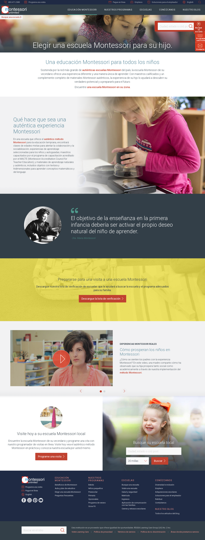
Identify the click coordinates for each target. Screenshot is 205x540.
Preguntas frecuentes (64, 495)
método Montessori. (131, 372)
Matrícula (126, 495)
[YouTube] (41, 500)
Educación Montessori (82, 10)
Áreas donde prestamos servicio (185, 532)
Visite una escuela (129, 488)
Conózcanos (167, 10)
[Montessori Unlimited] (13, 9)
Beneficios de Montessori (66, 485)
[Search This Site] (44, 530)
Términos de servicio (126, 532)
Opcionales (93, 499)
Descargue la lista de (102, 298)
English (188, 2)
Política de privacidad (103, 532)
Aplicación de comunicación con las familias (134, 504)
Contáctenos (160, 503)
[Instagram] (29, 500)
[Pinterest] (35, 500)
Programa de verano (97, 503)
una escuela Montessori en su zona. (108, 87)
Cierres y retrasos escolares (134, 509)
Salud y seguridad (129, 492)
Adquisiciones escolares (166, 492)
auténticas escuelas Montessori (101, 70)
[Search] (192, 26)
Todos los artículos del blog (167, 513)
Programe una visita (34, 2)
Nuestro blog (192, 10)
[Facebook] (24, 500)
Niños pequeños (95, 488)
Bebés (91, 485)
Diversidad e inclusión (164, 485)
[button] (81, 391)
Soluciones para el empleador (162, 2)
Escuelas (146, 10)
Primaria (91, 495)
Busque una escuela (10, 17)
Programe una (51, 456)
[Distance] (137, 461)
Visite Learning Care (80, 532)
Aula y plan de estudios (65, 488)
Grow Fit (92, 506)
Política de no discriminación (153, 532)
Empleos (136, 2)
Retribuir (158, 499)
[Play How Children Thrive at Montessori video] (61, 359)
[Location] (174, 26)
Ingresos (125, 499)
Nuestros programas (118, 10)
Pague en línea (117, 2)
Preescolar (92, 492)
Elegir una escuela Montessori (68, 492)
